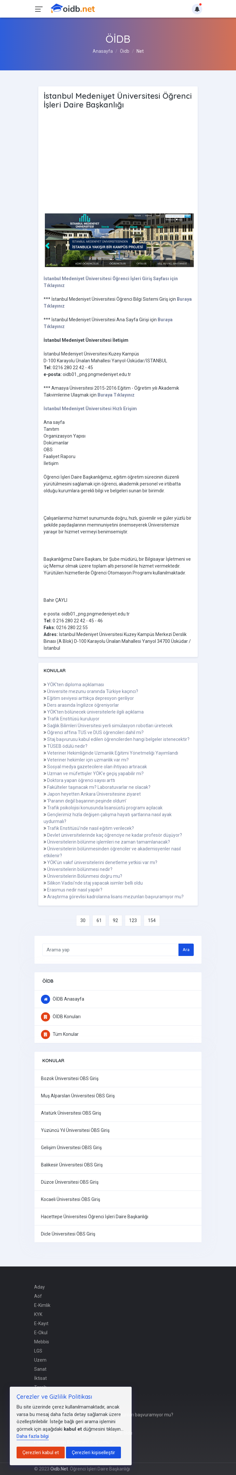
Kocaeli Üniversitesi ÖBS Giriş (70, 1199)
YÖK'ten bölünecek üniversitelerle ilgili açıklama (95, 712)
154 (152, 920)
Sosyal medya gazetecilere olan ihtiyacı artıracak (97, 766)
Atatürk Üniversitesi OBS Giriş (71, 1113)
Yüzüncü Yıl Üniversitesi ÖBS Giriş (75, 1130)
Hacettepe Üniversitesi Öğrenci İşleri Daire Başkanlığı (94, 1216)
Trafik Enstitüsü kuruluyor (73, 718)
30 (82, 920)
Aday (39, 1287)
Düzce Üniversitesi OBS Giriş (69, 1182)
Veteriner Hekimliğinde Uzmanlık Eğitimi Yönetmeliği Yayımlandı (112, 753)
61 (99, 920)
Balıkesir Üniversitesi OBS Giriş (72, 1164)
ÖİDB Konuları (61, 1016)
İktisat (40, 1378)
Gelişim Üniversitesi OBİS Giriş (71, 1147)
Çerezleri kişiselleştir (93, 1452)
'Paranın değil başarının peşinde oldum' (86, 800)
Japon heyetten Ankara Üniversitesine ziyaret (94, 794)
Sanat (40, 1369)
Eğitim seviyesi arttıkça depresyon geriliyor (90, 698)
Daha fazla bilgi (33, 1436)
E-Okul (40, 1332)
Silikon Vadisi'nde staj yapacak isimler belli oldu (95, 883)
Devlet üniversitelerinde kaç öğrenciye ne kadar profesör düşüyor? (114, 835)
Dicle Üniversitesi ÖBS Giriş (68, 1233)
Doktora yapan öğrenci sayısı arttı (81, 780)
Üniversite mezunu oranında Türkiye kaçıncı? (92, 691)
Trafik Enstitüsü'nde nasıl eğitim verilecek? (90, 828)
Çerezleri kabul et (40, 1452)
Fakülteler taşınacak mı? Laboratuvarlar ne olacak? (99, 787)
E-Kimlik (42, 1305)
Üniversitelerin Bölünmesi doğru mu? (84, 876)
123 (133, 920)
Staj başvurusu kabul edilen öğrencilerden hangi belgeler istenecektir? (118, 739)
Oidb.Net (59, 1468)
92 (115, 920)
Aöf (38, 1296)
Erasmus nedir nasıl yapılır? (74, 889)
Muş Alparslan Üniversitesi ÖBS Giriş (78, 1095)
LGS (38, 1350)
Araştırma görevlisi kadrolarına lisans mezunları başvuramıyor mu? (115, 896)
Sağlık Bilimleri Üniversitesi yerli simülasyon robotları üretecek (110, 725)
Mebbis (41, 1341)
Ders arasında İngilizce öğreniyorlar (83, 705)
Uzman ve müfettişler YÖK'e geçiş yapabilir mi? (95, 773)
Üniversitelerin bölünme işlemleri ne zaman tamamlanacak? (108, 842)
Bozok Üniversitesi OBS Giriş (69, 1078)
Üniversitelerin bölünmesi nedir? (79, 869)
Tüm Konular (60, 1034)
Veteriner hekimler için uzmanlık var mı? (88, 759)
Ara (186, 949)
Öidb (124, 51)
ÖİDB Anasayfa (62, 999)
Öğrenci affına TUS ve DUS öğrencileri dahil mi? (95, 732)
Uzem (40, 1360)
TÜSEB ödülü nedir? (67, 746)
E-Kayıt (41, 1323)
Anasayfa (103, 51)
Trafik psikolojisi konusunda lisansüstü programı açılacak (105, 807)
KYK (38, 1314)
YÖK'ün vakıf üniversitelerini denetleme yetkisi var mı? (102, 862)
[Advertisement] (118, 161)
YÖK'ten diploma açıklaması (75, 684)
